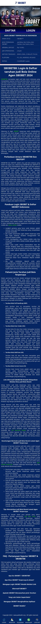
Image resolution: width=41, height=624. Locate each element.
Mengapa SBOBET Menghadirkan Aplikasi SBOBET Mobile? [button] (19, 603)
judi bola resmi (30, 516)
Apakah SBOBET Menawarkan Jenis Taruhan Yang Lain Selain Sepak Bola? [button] (19, 595)
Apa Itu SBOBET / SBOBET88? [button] (19, 576)
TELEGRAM (20, 620)
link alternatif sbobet (18, 430)
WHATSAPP (28, 620)
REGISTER (12, 621)
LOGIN (30, 30)
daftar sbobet (12, 225)
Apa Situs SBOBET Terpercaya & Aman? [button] (19, 580)
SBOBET (16, 131)
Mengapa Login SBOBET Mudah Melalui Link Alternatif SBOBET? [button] (19, 586)
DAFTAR (10, 30)
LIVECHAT (37, 621)
